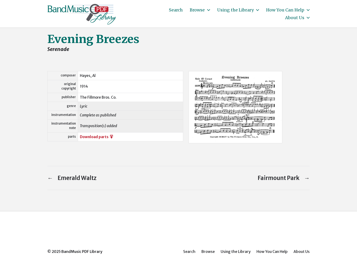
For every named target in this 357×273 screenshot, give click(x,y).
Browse (197, 10)
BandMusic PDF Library (81, 251)
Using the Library (235, 10)
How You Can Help (285, 10)
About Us (294, 18)
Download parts (97, 137)
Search (176, 10)
